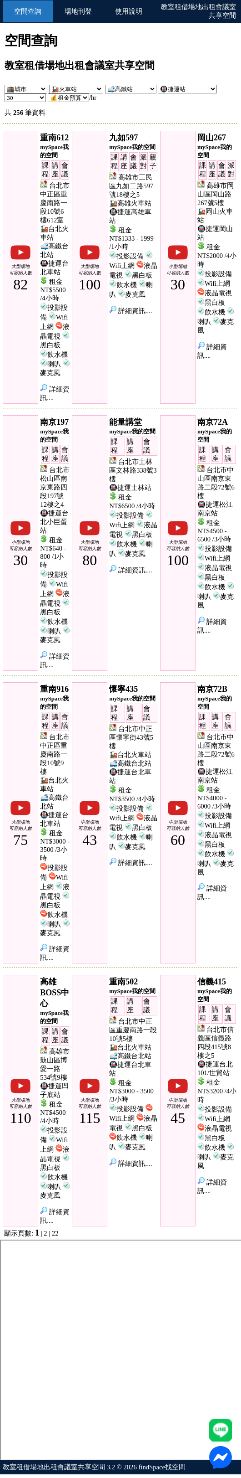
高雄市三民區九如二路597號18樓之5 (131, 186)
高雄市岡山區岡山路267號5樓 (215, 194)
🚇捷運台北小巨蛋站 (54, 522)
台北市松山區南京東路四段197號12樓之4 (55, 487)
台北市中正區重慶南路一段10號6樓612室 (55, 203)
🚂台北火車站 (130, 754)
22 (55, 1233)
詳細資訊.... (130, 310)
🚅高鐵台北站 (130, 763)
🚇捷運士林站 (130, 487)
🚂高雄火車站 (130, 203)
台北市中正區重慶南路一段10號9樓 (55, 754)
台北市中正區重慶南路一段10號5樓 (133, 1030)
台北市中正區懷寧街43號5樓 (131, 737)
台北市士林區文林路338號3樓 (132, 470)
